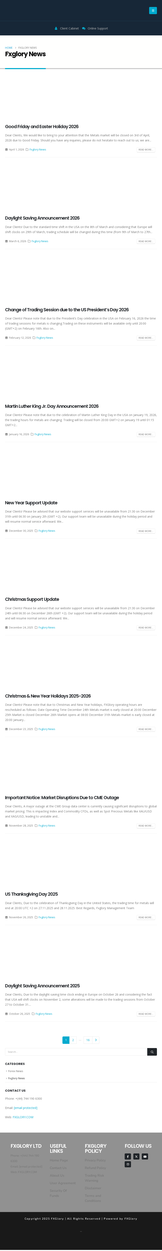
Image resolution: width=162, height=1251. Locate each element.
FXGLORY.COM (23, 1118)
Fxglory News (38, 149)
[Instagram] (128, 1165)
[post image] (81, 98)
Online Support (95, 28)
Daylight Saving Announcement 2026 (42, 218)
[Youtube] (145, 1158)
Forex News (15, 1071)
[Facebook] (128, 1158)
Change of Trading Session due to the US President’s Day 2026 (67, 310)
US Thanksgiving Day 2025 (31, 894)
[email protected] (30, 1167)
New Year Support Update (31, 503)
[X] (136, 1158)
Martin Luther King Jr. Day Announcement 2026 (52, 406)
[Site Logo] (21, 10)
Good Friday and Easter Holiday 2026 (41, 126)
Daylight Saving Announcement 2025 (42, 986)
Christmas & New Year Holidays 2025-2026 (48, 696)
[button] (153, 10)
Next (96, 1040)
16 (88, 1040)
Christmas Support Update (32, 599)
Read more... (146, 149)
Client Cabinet (69, 28)
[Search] (152, 1052)
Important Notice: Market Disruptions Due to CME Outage (62, 798)
